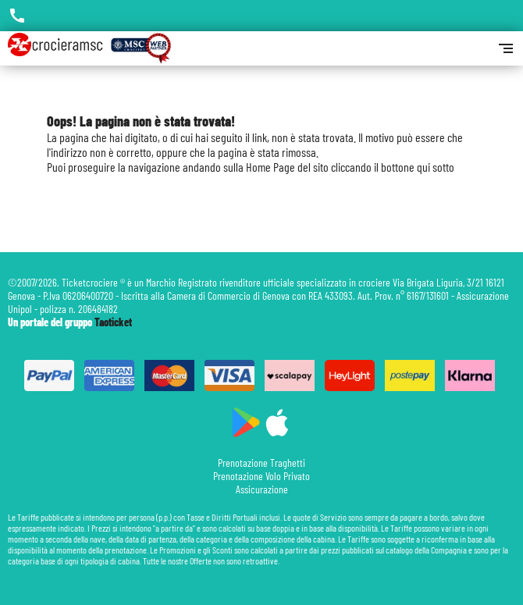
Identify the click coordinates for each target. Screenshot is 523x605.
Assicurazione (262, 489)
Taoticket (113, 322)
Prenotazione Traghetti (261, 462)
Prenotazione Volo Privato (261, 475)
